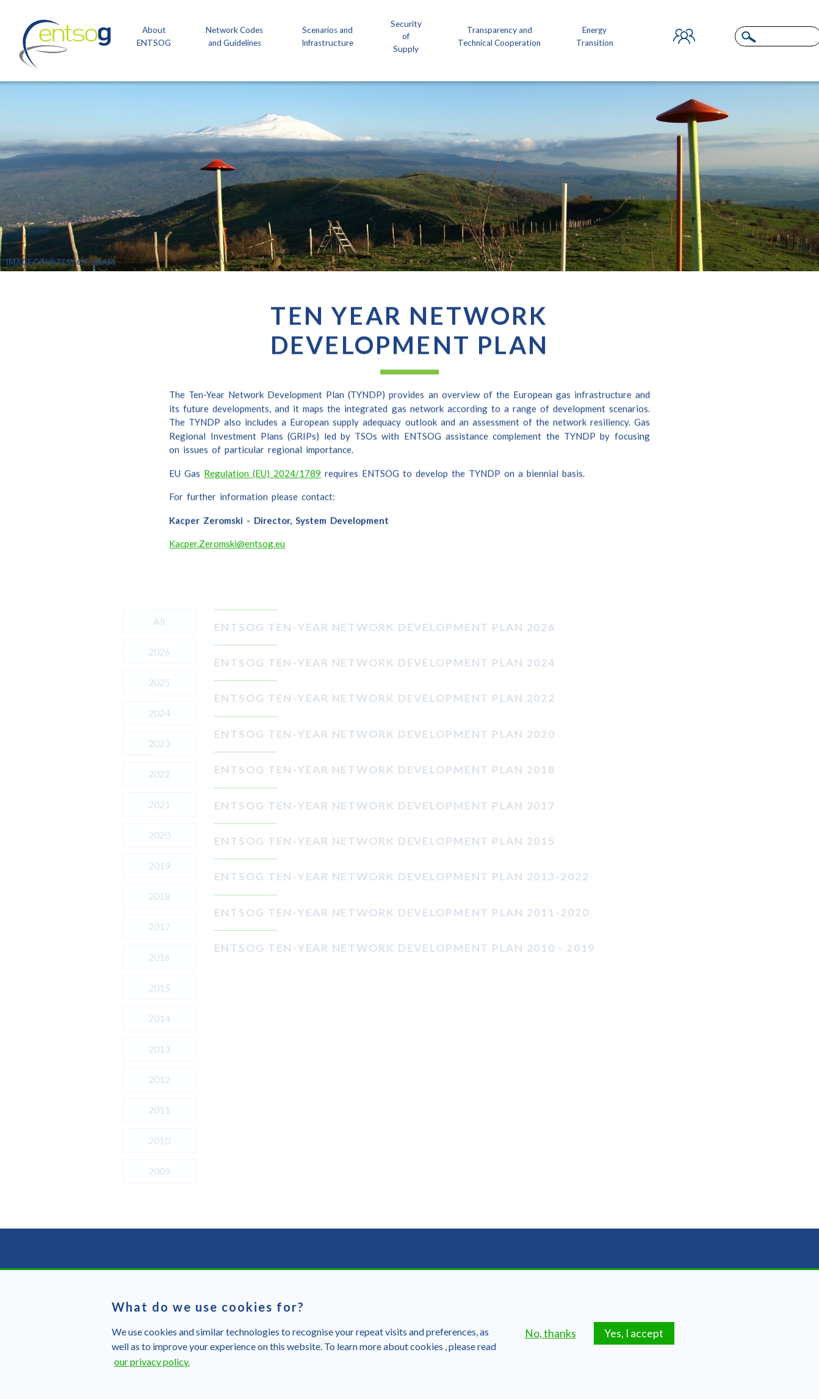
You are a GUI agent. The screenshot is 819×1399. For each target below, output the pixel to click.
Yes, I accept (633, 1345)
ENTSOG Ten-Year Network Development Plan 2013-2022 (402, 876)
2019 (159, 865)
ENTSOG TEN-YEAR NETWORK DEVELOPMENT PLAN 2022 (384, 698)
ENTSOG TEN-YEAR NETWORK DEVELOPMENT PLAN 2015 (384, 841)
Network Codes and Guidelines (234, 36)
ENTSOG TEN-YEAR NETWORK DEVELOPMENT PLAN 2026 (384, 627)
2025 (159, 682)
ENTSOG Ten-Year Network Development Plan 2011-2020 (402, 912)
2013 (159, 1048)
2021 (159, 804)
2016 (159, 957)
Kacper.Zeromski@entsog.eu (227, 552)
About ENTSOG (154, 36)
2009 (159, 1171)
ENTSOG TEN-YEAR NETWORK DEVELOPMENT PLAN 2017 (384, 805)
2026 (159, 651)
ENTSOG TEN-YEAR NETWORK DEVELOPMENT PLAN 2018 (384, 769)
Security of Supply (406, 36)
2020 (159, 835)
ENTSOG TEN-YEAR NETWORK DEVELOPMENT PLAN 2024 (384, 662)
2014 (159, 1018)
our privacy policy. (152, 1373)
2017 (159, 926)
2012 (159, 1079)
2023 (159, 743)
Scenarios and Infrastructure (327, 36)
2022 (159, 774)
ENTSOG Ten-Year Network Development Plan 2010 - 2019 (405, 947)
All (159, 621)
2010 (159, 1140)
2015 (159, 987)
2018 (159, 896)
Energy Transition (594, 36)
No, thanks (550, 1345)
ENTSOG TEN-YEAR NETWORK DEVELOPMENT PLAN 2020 (384, 734)
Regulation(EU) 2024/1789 (262, 482)
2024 (159, 712)
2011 (159, 1110)
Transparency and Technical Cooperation (499, 36)
